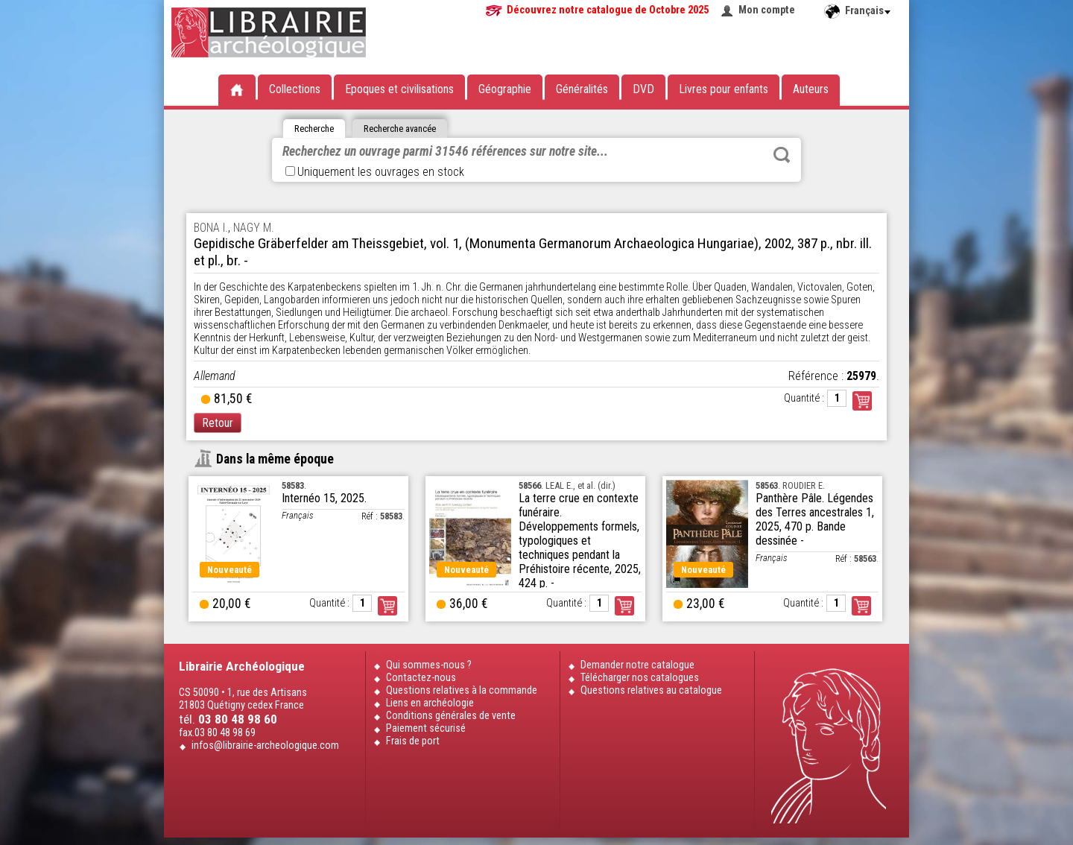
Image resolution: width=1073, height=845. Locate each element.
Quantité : (804, 398)
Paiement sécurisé (426, 728)
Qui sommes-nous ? (429, 665)
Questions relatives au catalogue (651, 690)
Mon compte (766, 10)
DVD (643, 89)
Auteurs (811, 89)
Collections (294, 89)
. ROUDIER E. (790, 485)
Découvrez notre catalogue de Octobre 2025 (608, 10)
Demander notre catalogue (637, 665)
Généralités (582, 89)
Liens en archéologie (430, 703)
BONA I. (211, 228)
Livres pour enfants (723, 89)
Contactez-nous (421, 677)
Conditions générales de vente (451, 715)
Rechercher (782, 155)
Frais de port (413, 741)
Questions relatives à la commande (461, 690)
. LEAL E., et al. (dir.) (567, 485)
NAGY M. (253, 228)
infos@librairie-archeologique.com (265, 745)
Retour (217, 423)
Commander (862, 401)
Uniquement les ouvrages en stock (374, 172)
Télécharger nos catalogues (639, 677)
